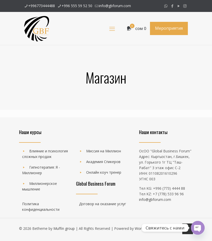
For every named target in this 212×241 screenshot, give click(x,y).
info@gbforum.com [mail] (115, 5)
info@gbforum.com (155, 199)
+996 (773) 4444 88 (169, 188)
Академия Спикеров (103, 161)
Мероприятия (169, 28)
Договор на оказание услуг (102, 203)
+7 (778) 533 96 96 (168, 193)
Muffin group (64, 228)
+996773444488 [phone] (41, 5)
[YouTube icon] (178, 5)
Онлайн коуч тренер (103, 172)
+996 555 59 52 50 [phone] (77, 5)
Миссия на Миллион (103, 151)
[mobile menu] (112, 28)
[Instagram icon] (185, 5)
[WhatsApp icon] (166, 5)
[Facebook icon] (172, 5)
